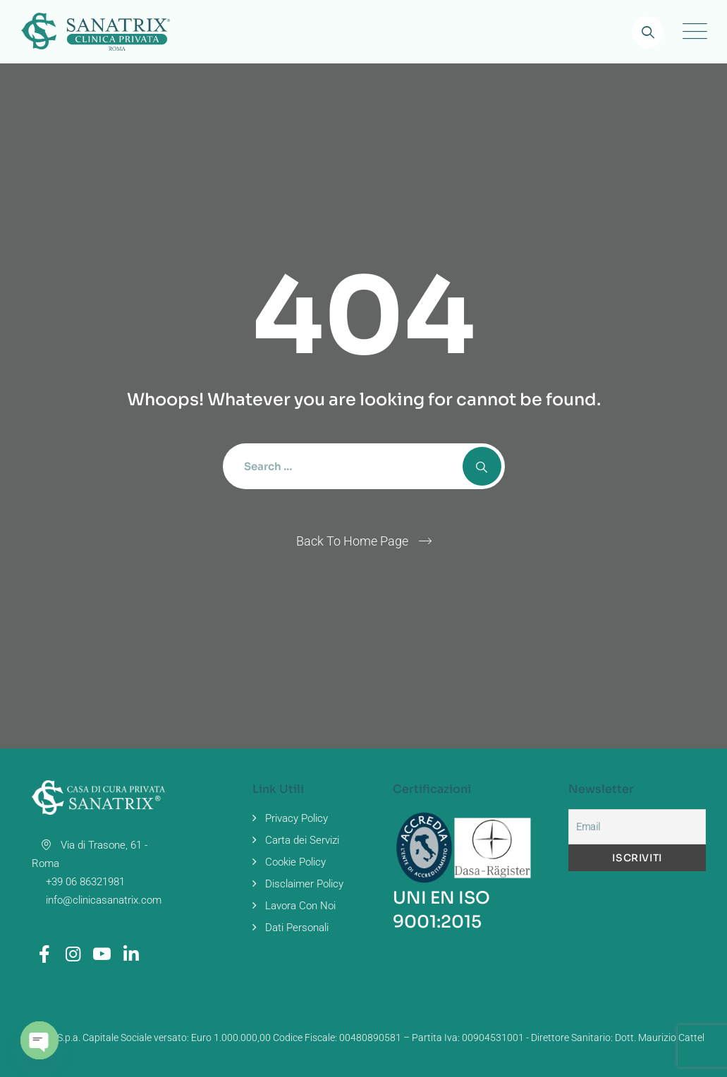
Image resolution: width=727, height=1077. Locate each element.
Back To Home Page (352, 541)
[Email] (637, 826)
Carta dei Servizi (302, 840)
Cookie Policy (295, 862)
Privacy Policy (296, 818)
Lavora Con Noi (300, 905)
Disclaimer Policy (304, 884)
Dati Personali (297, 927)
